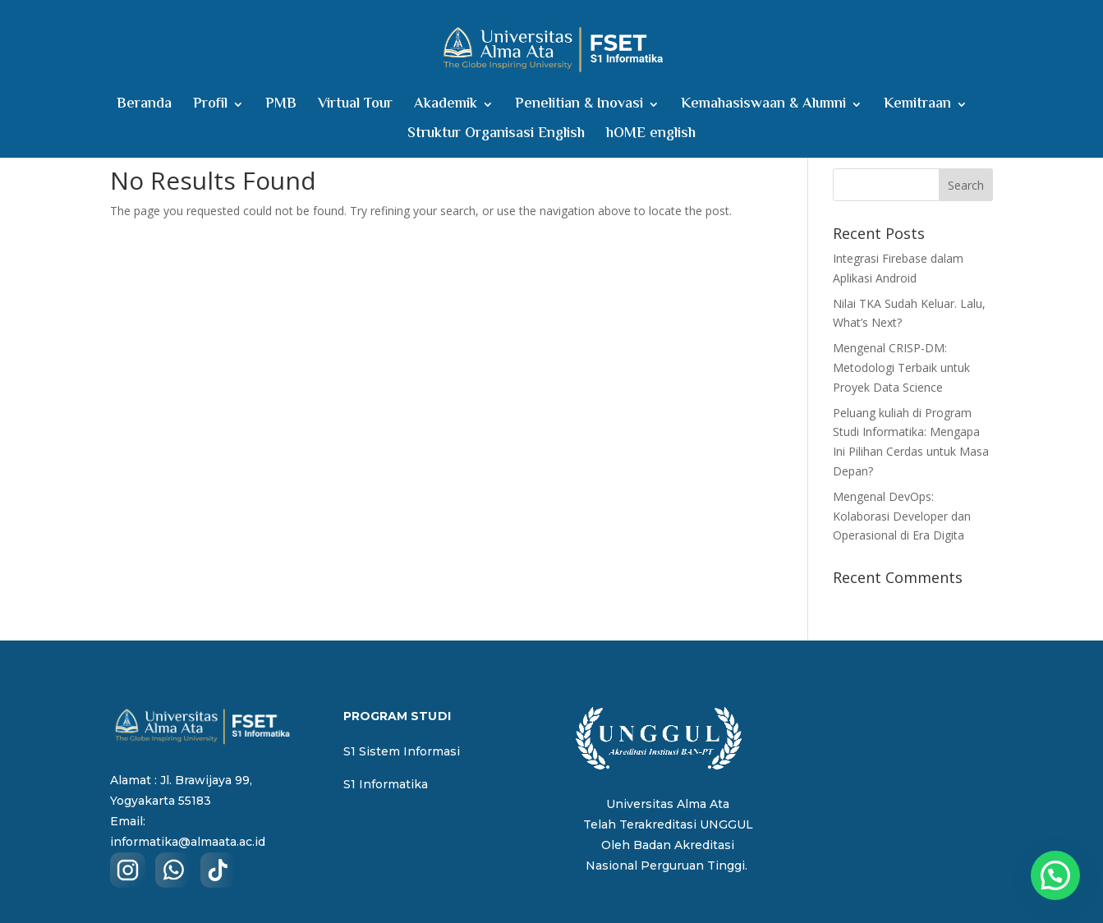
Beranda (144, 107)
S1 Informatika (385, 784)
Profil (210, 107)
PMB (280, 107)
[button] (1055, 875)
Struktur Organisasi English (496, 136)
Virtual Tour (355, 107)
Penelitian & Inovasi (579, 107)
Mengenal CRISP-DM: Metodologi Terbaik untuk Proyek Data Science (901, 367)
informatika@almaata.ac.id (187, 841)
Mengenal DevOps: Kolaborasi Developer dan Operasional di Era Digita (902, 516)
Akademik (445, 107)
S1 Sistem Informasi (401, 751)
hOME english (651, 136)
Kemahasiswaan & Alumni (763, 107)
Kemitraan (917, 107)
